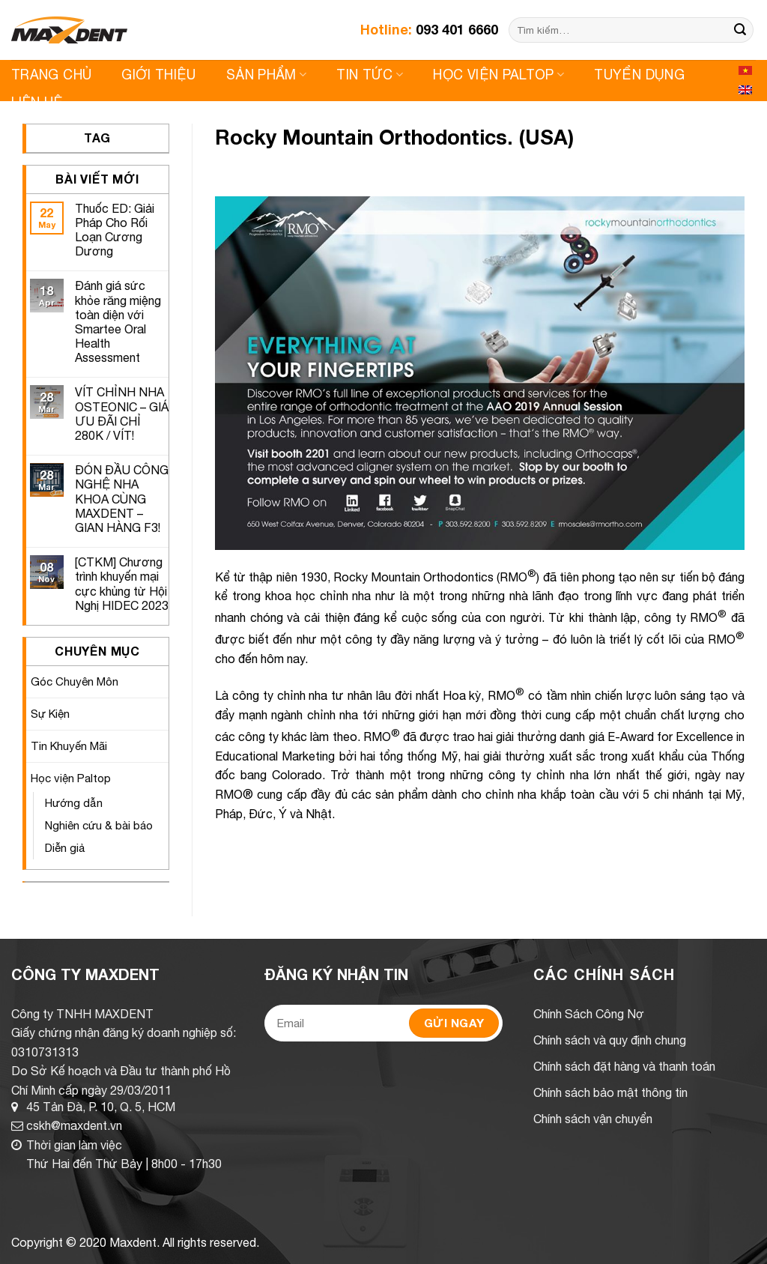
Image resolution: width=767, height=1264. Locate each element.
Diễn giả (65, 847)
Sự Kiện (50, 713)
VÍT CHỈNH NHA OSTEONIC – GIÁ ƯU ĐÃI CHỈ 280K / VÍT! (122, 413)
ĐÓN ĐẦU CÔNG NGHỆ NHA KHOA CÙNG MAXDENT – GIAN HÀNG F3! (122, 498)
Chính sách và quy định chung (609, 1040)
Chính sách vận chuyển (592, 1118)
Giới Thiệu (158, 74)
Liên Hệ (37, 102)
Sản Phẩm (266, 74)
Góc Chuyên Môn (74, 681)
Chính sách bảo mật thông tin (610, 1092)
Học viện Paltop (498, 74)
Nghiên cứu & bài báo (99, 825)
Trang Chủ (51, 74)
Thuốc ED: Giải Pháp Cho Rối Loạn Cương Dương (114, 230)
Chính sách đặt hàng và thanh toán (624, 1066)
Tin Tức (369, 74)
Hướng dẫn (74, 802)
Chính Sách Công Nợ (588, 1013)
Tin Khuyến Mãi (69, 746)
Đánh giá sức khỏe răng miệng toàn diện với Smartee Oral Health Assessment (118, 321)
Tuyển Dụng (639, 74)
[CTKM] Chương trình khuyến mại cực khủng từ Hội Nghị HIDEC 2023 (122, 583)
